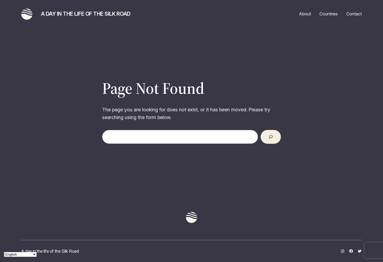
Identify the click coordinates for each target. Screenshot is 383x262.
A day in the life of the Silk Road (86, 14)
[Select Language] (20, 254)
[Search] (271, 137)
